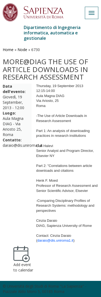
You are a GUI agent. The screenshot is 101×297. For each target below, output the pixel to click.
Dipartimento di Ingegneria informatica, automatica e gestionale (52, 32)
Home (8, 49)
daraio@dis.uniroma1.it (55, 240)
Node (22, 49)
